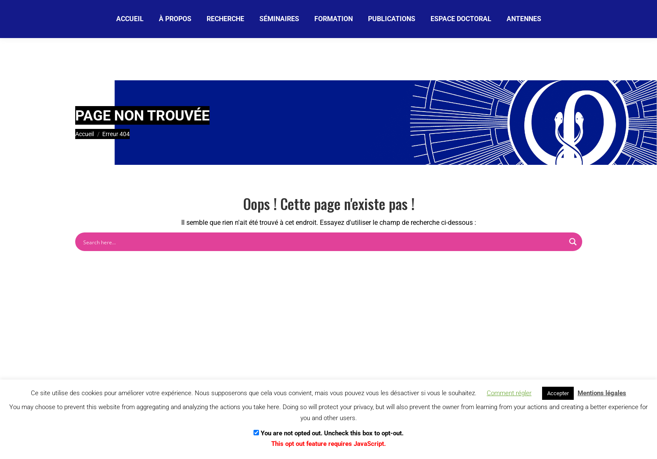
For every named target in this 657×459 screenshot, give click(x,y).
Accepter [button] (558, 393)
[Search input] (323, 241)
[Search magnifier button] (573, 242)
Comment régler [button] (509, 393)
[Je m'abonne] (299, 19)
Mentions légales (602, 393)
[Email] (229, 19)
